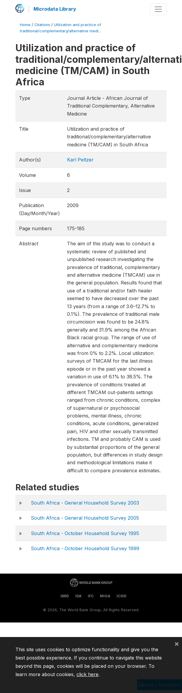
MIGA (105, 596)
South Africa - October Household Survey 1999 (85, 548)
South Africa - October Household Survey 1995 (85, 533)
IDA (78, 596)
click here (87, 674)
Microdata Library (54, 9)
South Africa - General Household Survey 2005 (85, 518)
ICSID (121, 596)
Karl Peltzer (80, 160)
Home (25, 25)
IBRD (64, 596)
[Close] (176, 643)
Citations (42, 25)
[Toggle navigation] (158, 9)
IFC (91, 596)
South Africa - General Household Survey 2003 (85, 503)
